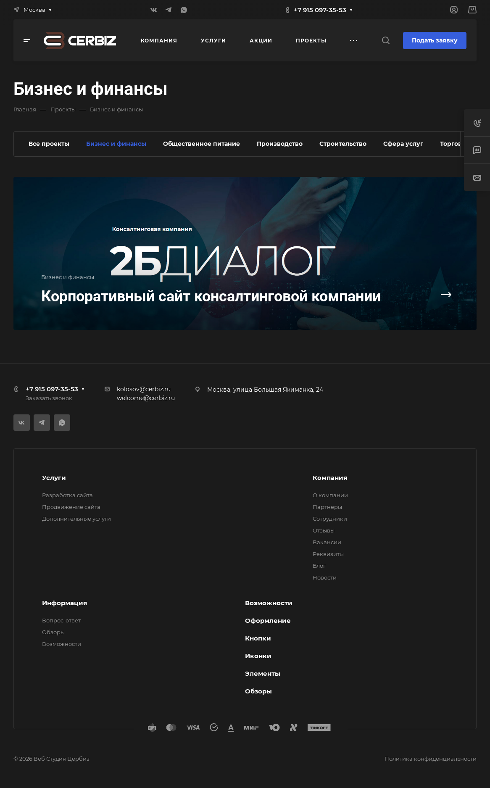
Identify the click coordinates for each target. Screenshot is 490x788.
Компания (330, 478)
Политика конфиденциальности (431, 758)
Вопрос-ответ (61, 620)
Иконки (258, 656)
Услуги (54, 478)
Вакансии (327, 542)
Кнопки (258, 638)
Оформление (268, 621)
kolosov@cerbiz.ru (144, 389)
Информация (64, 603)
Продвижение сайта (71, 506)
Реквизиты (328, 554)
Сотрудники (330, 518)
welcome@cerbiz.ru (146, 398)
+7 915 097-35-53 (320, 10)
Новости (325, 577)
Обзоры (53, 632)
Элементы (262, 673)
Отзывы (324, 530)
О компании (330, 495)
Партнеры (327, 506)
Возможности (61, 643)
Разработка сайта (67, 495)
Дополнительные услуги (76, 518)
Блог (319, 565)
